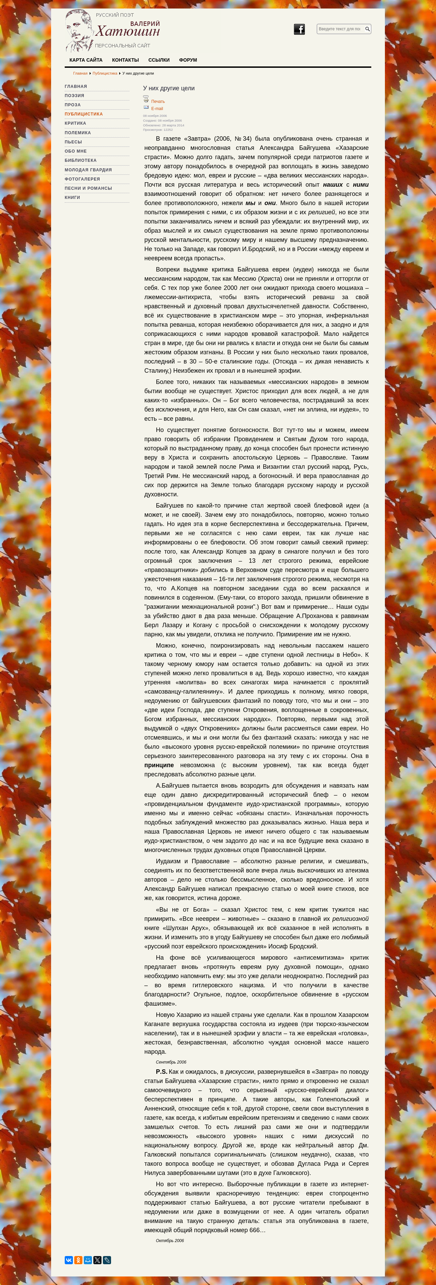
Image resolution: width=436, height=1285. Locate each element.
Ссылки (159, 60)
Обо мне (76, 151)
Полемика (78, 132)
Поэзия (74, 95)
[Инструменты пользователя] (146, 96)
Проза (73, 105)
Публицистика (84, 114)
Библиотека (81, 160)
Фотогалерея (82, 179)
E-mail (157, 108)
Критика (76, 123)
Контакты (125, 60)
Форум (188, 60)
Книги (72, 197)
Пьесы (73, 142)
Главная (76, 86)
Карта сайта (86, 60)
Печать (158, 101)
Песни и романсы (88, 188)
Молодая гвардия (88, 170)
